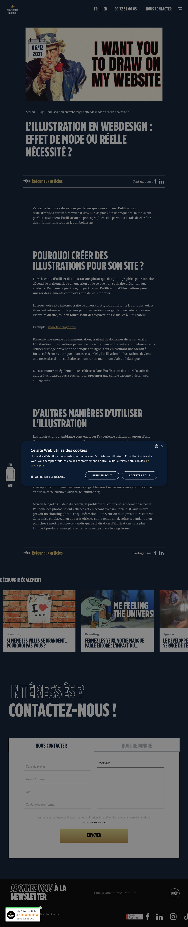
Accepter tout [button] (139, 475)
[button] (48, 476)
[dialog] (94, 463)
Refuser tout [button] (102, 475)
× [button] (161, 446)
